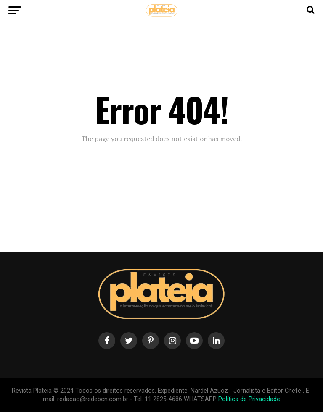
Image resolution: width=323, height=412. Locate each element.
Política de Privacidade (249, 399)
